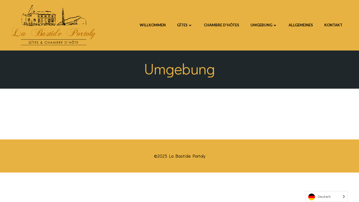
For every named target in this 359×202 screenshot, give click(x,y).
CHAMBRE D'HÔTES (221, 25)
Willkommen (153, 25)
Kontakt (333, 25)
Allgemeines (301, 25)
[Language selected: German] (326, 196)
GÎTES (185, 25)
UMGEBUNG (263, 25)
